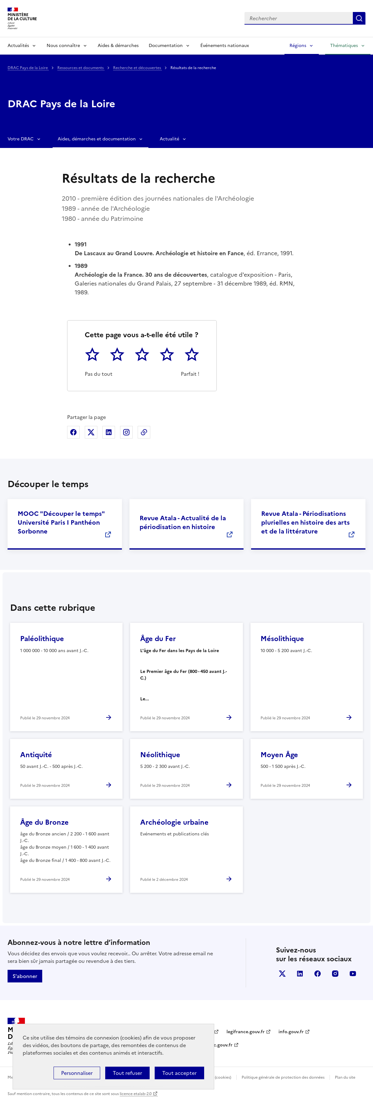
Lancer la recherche (359, 18)
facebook (317, 973)
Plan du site (345, 1077)
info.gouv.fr (291, 1031)
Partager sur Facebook (73, 432)
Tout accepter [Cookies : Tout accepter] (179, 1073)
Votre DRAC (21, 139)
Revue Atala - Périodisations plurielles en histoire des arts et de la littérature (305, 522)
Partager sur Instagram (126, 432)
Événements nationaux (224, 45)
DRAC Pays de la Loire (28, 68)
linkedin (300, 973)
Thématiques (344, 45)
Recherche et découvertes (137, 68)
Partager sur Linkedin (108, 432)
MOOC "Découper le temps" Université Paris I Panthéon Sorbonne (61, 522)
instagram (335, 973)
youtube (353, 973)
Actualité (169, 139)
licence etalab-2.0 (136, 1094)
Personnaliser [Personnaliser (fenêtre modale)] (77, 1073)
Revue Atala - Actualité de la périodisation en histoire (183, 522)
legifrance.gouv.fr (246, 1031)
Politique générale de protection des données (283, 1077)
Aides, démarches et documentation (97, 139)
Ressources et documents (81, 68)
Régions (298, 45)
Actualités (18, 45)
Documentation (166, 45)
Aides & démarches (118, 45)
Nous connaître (63, 45)
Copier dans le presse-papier (144, 432)
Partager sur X (91, 432)
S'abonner (25, 976)
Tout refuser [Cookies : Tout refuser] (127, 1073)
